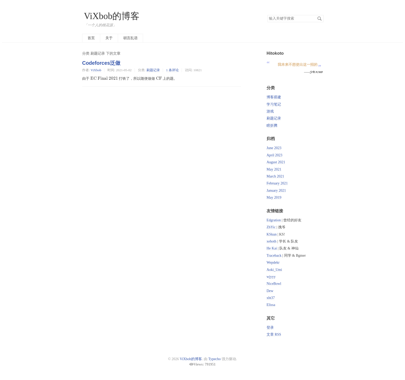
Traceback (274, 255)
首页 (91, 38)
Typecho (214, 359)
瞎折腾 (272, 125)
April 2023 (274, 155)
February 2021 (277, 183)
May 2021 (274, 169)
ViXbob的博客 (112, 16)
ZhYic (271, 227)
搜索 (319, 18)
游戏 (270, 111)
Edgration (274, 220)
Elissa (271, 305)
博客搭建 (274, 97)
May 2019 (274, 197)
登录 (270, 327)
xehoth (271, 241)
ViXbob (96, 70)
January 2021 (276, 190)
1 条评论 (172, 70)
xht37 (271, 298)
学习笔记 (274, 104)
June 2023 (274, 148)
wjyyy (271, 277)
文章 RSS (274, 334)
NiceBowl (274, 284)
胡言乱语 (130, 38)
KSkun (272, 234)
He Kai (272, 248)
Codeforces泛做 (101, 63)
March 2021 (275, 176)
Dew (270, 291)
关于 (109, 38)
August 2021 (276, 162)
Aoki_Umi (274, 270)
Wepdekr (273, 262)
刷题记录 (153, 70)
